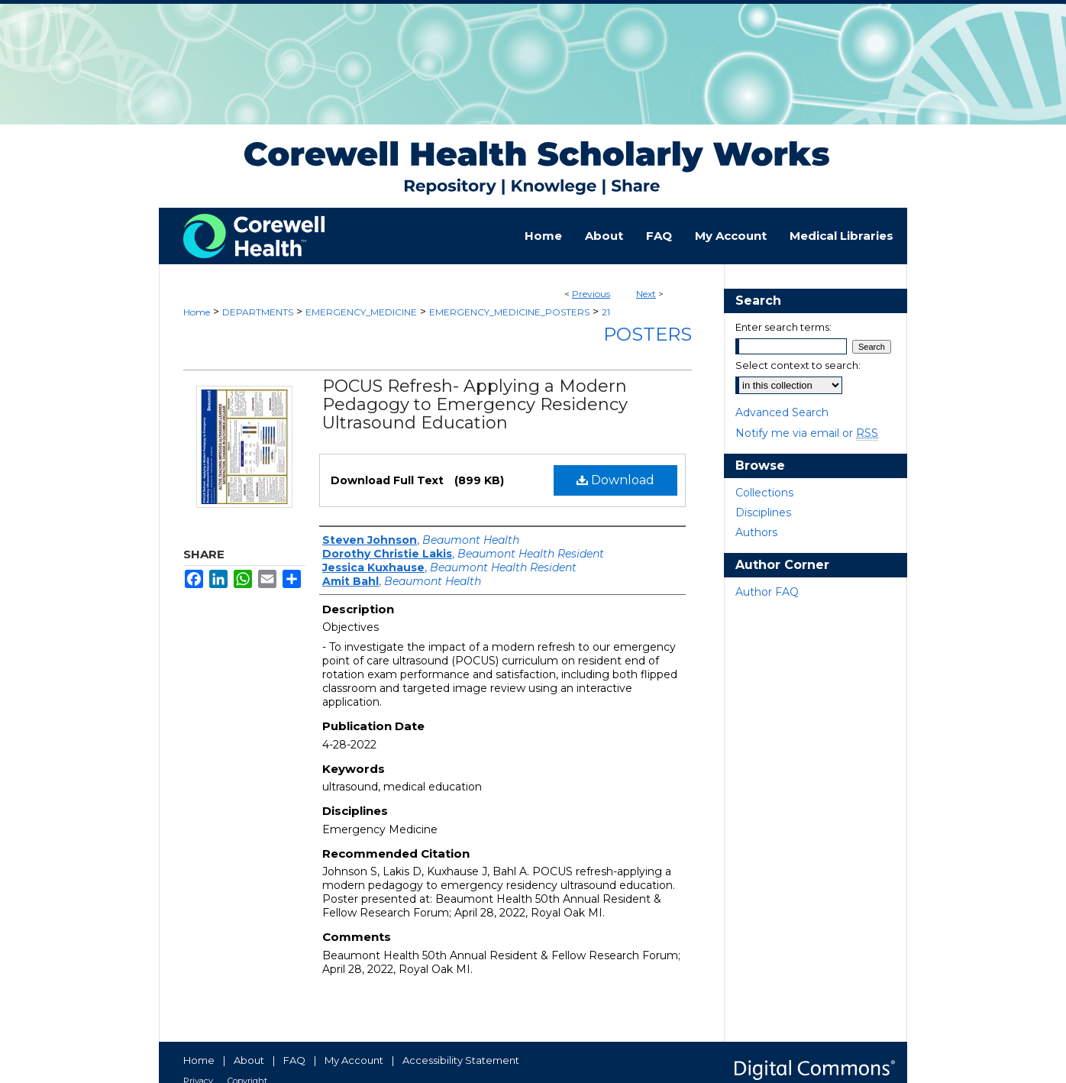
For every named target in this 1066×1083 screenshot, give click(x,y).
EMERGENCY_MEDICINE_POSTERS (509, 312)
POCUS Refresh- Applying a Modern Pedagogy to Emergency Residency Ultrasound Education (475, 404)
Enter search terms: (783, 327)
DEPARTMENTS (257, 312)
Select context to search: (798, 365)
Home (196, 312)
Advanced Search (782, 412)
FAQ (294, 1060)
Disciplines (763, 512)
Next (646, 293)
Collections (764, 492)
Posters (647, 334)
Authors (756, 532)
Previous (591, 293)
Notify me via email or (806, 433)
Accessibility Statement (460, 1060)
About (249, 1060)
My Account (354, 1060)
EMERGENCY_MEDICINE (361, 312)
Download (615, 480)
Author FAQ (767, 592)
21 (606, 312)
